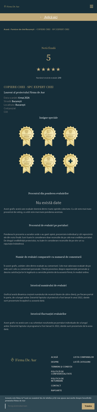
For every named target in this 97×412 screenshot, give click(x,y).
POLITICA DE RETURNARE (57, 380)
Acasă (54, 357)
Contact (56, 386)
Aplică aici (48, 17)
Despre (55, 362)
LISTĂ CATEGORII (81, 362)
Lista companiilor (83, 357)
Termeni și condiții (61, 367)
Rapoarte (56, 391)
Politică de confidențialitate (61, 373)
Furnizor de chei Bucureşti (22, 30)
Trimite (88, 406)
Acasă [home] (6, 30)
